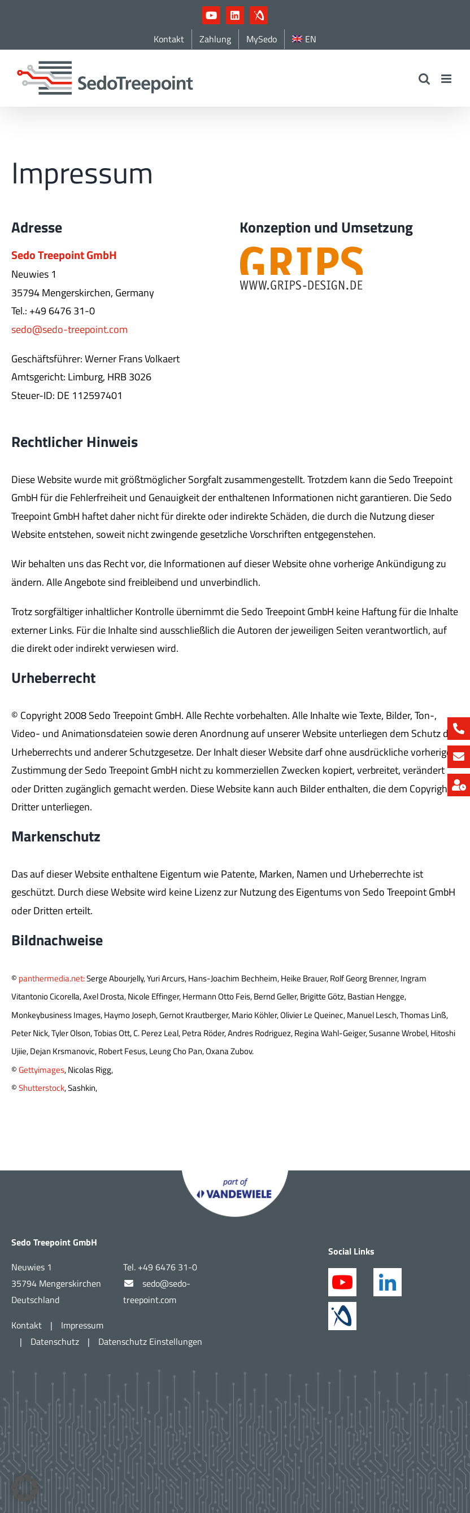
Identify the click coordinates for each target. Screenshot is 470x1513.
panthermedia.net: (52, 978)
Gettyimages (41, 1069)
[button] (25, 1488)
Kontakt (26, 1325)
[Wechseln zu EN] (304, 39)
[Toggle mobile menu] (447, 79)
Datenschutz (55, 1341)
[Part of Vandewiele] (235, 1175)
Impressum (82, 1325)
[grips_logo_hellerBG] (302, 249)
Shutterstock (41, 1087)
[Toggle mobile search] (424, 79)
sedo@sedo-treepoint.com (69, 329)
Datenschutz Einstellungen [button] (150, 1341)
